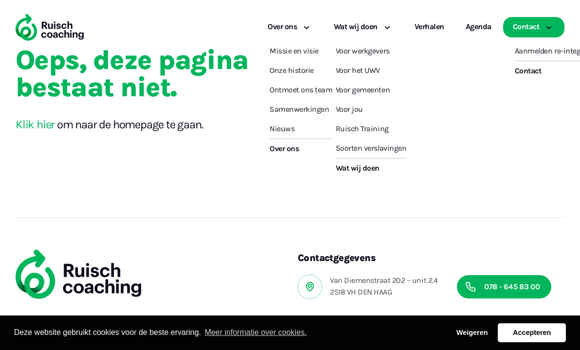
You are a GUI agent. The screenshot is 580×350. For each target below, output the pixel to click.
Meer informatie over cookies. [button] (256, 332)
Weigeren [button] (472, 332)
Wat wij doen (363, 26)
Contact (534, 26)
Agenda (478, 26)
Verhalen (429, 26)
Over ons (290, 26)
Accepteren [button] (532, 332)
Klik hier (35, 124)
